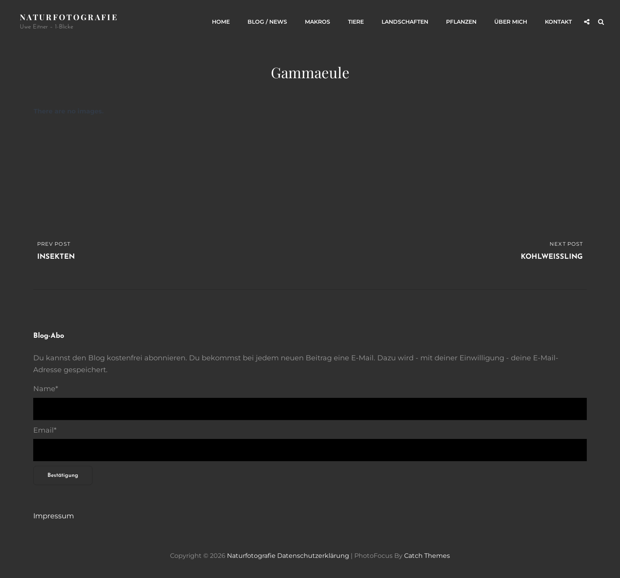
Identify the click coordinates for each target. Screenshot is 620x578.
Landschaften (405, 21)
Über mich (510, 21)
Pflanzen (461, 21)
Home (221, 21)
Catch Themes (427, 555)
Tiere (356, 21)
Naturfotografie (69, 16)
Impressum (53, 516)
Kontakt (558, 21)
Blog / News (267, 21)
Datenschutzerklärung (313, 555)
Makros (317, 21)
